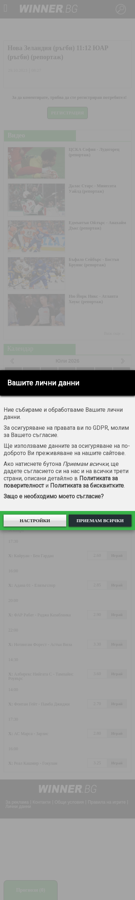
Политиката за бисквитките (87, 485)
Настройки (35, 520)
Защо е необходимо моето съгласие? (54, 496)
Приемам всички (99, 520)
